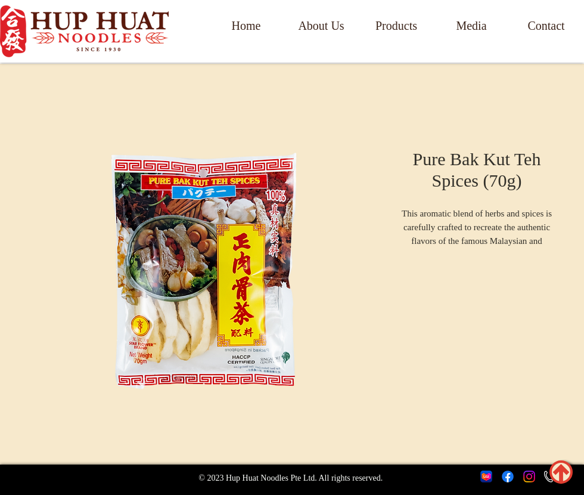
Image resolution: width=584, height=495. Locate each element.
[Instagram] (529, 476)
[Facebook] (507, 476)
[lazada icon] (486, 476)
